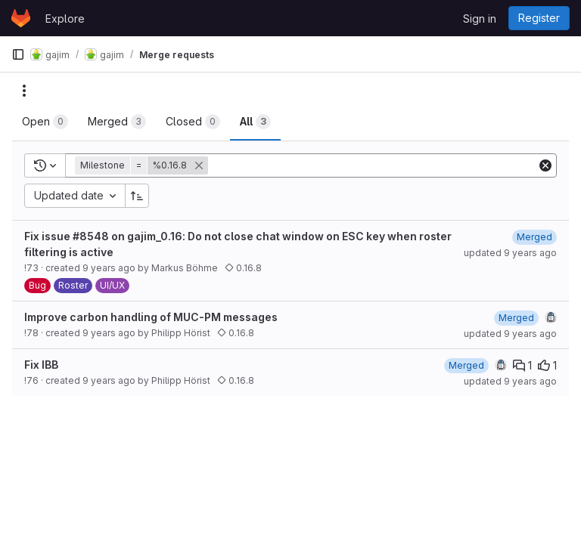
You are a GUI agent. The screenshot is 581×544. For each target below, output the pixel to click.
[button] (143, 165)
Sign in (479, 18)
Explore (65, 18)
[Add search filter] (373, 165)
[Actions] (24, 91)
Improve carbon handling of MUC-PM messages (151, 317)
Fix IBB (41, 364)
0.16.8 (243, 268)
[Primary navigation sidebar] (18, 54)
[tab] (45, 122)
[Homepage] (20, 18)
